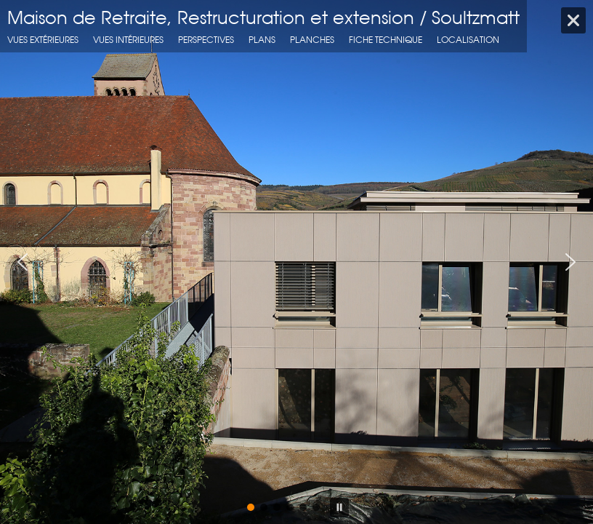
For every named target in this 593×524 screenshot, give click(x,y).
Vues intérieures (128, 39)
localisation (468, 39)
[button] (22, 262)
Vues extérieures (42, 39)
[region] (296, 262)
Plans (262, 39)
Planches (312, 39)
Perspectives (206, 39)
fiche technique (385, 39)
